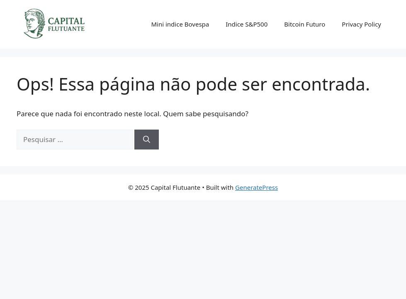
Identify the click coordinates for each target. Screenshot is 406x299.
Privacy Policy (361, 24)
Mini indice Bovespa (180, 24)
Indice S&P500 (246, 24)
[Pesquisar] (146, 140)
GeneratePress (256, 187)
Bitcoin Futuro (304, 24)
